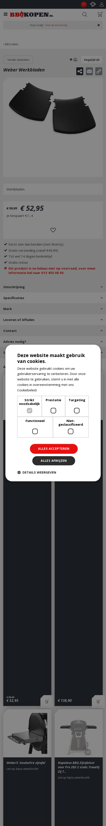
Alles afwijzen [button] (54, 461)
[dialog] (53, 413)
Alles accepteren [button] (53, 449)
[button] (36, 472)
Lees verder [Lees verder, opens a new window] (47, 390)
